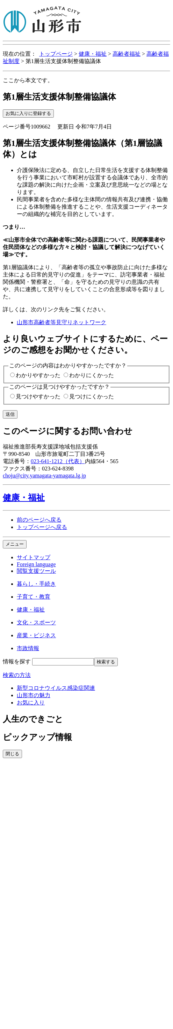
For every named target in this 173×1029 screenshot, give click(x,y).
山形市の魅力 (33, 695)
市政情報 (28, 648)
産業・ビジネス (36, 635)
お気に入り (31, 703)
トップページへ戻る (42, 527)
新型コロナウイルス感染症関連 (56, 688)
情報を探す (17, 661)
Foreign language (36, 564)
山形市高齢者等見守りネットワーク (61, 322)
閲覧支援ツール (36, 571)
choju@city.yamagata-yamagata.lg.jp (44, 475)
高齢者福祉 (126, 54)
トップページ (56, 54)
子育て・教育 (33, 597)
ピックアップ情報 (37, 737)
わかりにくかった (91, 375)
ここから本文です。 (28, 80)
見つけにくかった (91, 396)
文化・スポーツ (36, 622)
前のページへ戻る (39, 520)
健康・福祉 (93, 54)
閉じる (12, 753)
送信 (10, 414)
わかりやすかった (38, 375)
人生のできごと (33, 719)
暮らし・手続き (36, 584)
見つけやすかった (38, 396)
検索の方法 (17, 675)
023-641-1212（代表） (58, 461)
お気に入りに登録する (28, 113)
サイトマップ (33, 557)
